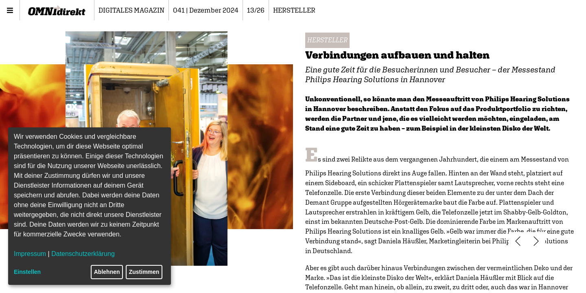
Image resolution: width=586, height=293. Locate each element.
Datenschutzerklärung (83, 253)
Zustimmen (144, 272)
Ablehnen (107, 272)
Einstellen (27, 272)
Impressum (30, 253)
